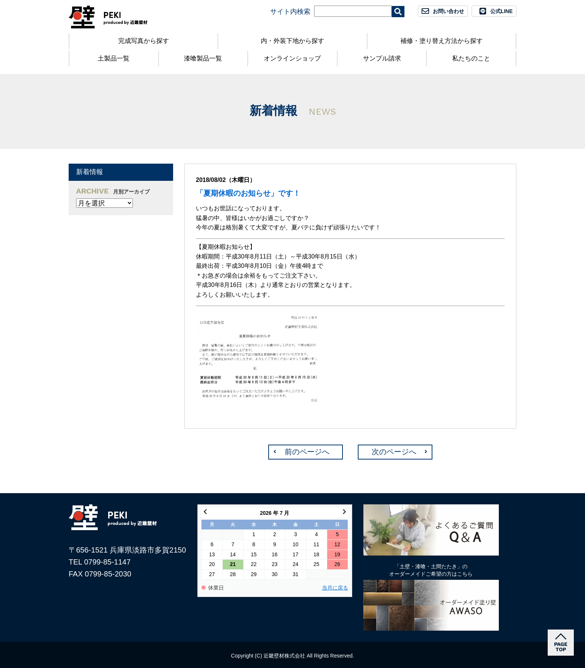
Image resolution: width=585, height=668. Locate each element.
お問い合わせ (448, 11)
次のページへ (394, 452)
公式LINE (501, 11)
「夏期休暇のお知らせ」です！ (248, 193)
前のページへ (307, 452)
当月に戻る (335, 588)
